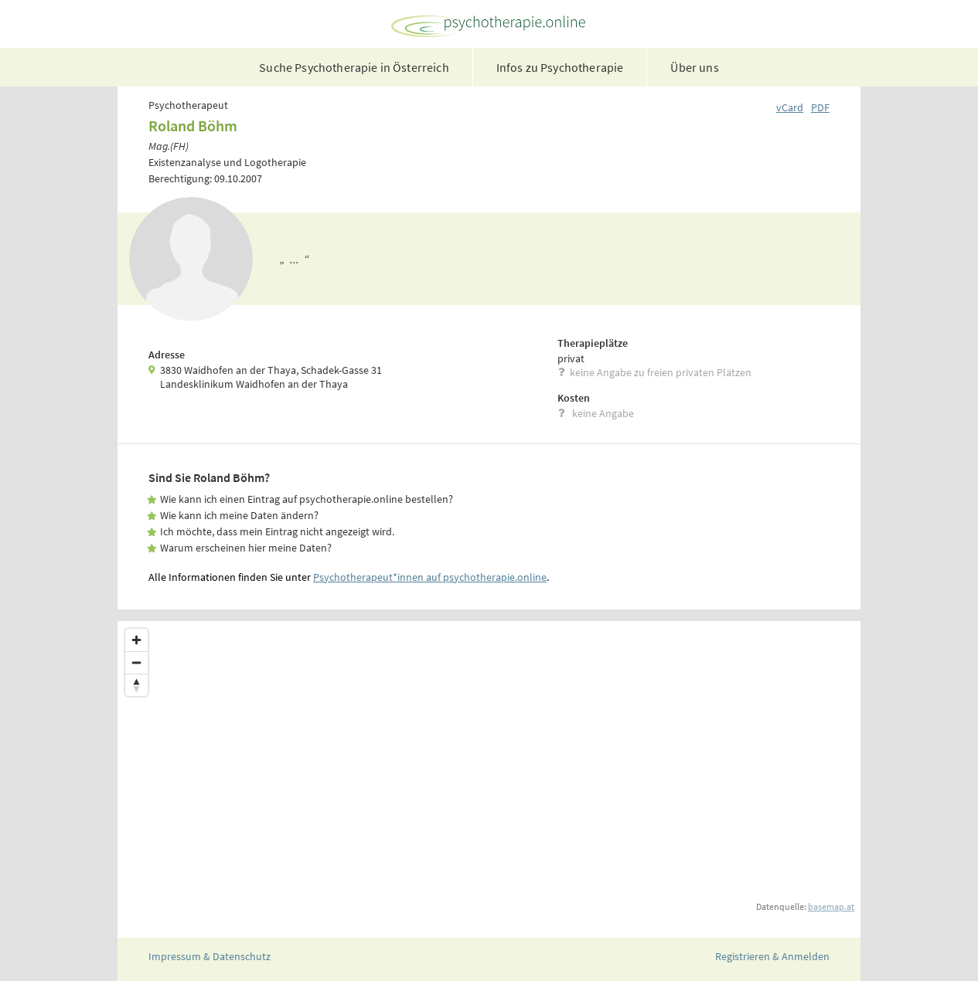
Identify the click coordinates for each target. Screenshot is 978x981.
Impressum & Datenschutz (209, 956)
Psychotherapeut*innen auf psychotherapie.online (430, 577)
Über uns (694, 67)
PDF (820, 107)
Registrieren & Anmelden (772, 956)
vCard (789, 107)
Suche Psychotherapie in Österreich (353, 67)
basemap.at (831, 906)
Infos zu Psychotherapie (560, 67)
